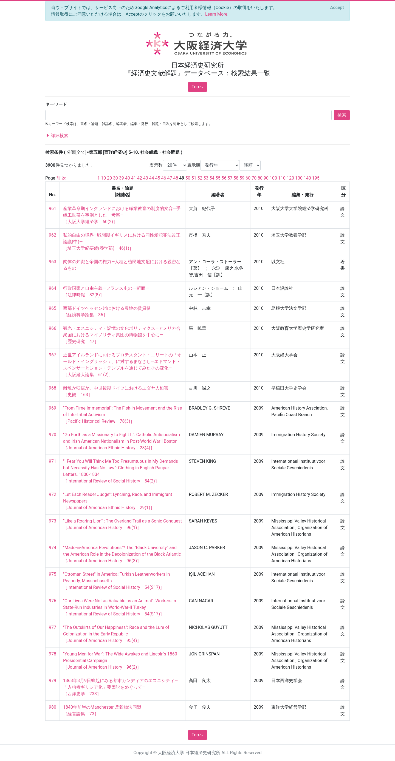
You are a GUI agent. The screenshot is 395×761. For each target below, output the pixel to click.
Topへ (198, 86)
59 (241, 178)
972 (52, 494)
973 (52, 521)
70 (254, 178)
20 (109, 178)
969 (52, 408)
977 (52, 627)
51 (193, 178)
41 (133, 178)
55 (217, 178)
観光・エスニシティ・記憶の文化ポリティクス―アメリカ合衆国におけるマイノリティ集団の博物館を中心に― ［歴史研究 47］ (122, 335)
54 (212, 178)
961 (52, 208)
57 (229, 178)
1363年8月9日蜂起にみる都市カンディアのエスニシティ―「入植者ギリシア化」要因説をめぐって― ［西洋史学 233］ (120, 687)
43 (145, 178)
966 (52, 328)
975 (52, 574)
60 (248, 178)
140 (307, 178)
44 (151, 178)
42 (139, 178)
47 (169, 178)
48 (175, 178)
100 (273, 178)
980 (52, 707)
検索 (341, 115)
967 (52, 354)
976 (52, 600)
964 (52, 288)
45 (157, 178)
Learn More (216, 14)
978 (52, 654)
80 (260, 178)
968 (52, 388)
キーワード (56, 104)
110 (282, 178)
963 (52, 261)
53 (206, 178)
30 (115, 178)
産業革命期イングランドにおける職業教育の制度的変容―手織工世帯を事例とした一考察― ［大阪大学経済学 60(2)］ (122, 215)
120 (290, 178)
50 (187, 178)
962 (52, 235)
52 (200, 178)
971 (52, 461)
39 (121, 178)
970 (52, 434)
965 (52, 308)
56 (223, 178)
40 (127, 178)
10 (103, 178)
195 (316, 178)
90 (266, 178)
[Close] (337, 7)
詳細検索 (56, 135)
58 (235, 178)
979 (52, 680)
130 (299, 178)
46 (163, 178)
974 (52, 547)
